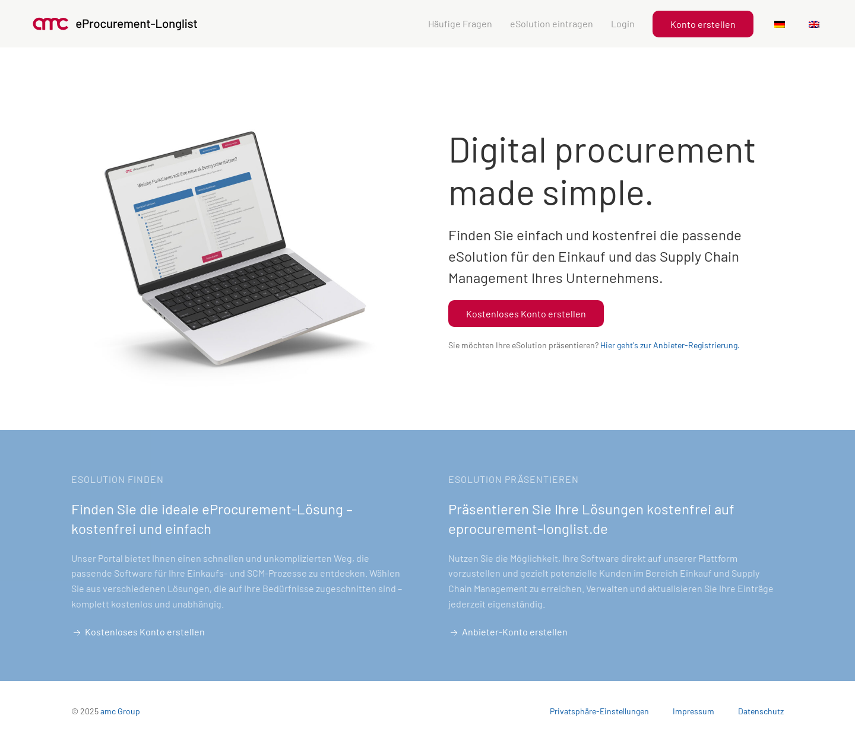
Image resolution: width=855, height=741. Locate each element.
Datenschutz (761, 711)
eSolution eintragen (551, 23)
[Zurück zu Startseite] (115, 23)
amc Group (120, 711)
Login (623, 23)
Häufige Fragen (460, 23)
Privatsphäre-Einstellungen (599, 711)
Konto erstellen (703, 24)
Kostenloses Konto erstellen (526, 313)
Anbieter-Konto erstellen (508, 632)
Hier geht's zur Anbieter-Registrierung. (670, 345)
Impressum (693, 711)
